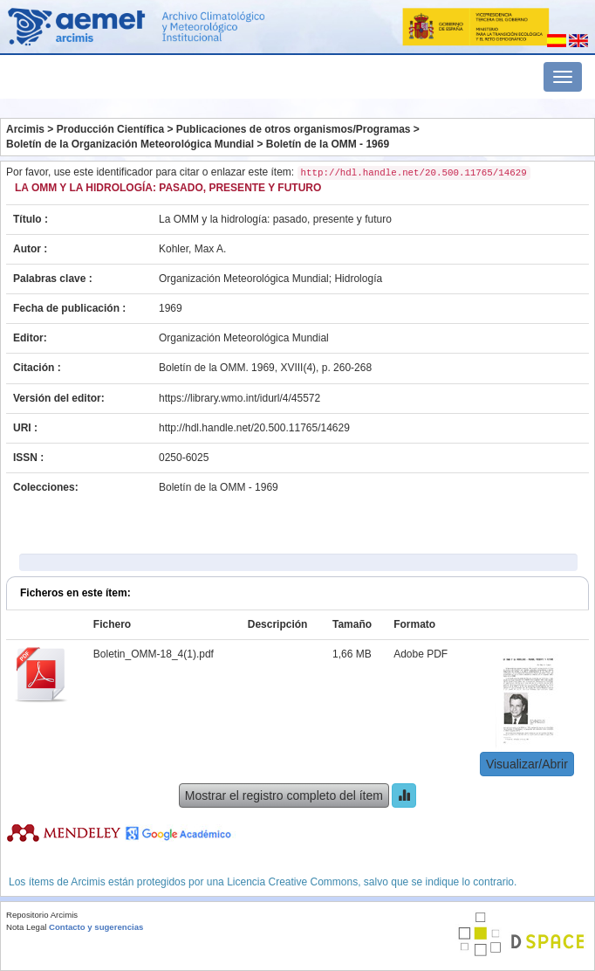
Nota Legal (26, 927)
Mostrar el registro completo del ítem (284, 795)
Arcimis (25, 129)
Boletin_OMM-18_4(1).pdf (153, 654)
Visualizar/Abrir (527, 764)
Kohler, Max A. (192, 249)
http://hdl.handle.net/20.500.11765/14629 (254, 428)
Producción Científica (110, 129)
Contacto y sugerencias (96, 927)
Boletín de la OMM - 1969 (327, 144)
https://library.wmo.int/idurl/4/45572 (239, 398)
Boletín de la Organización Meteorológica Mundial (130, 144)
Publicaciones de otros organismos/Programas (293, 129)
